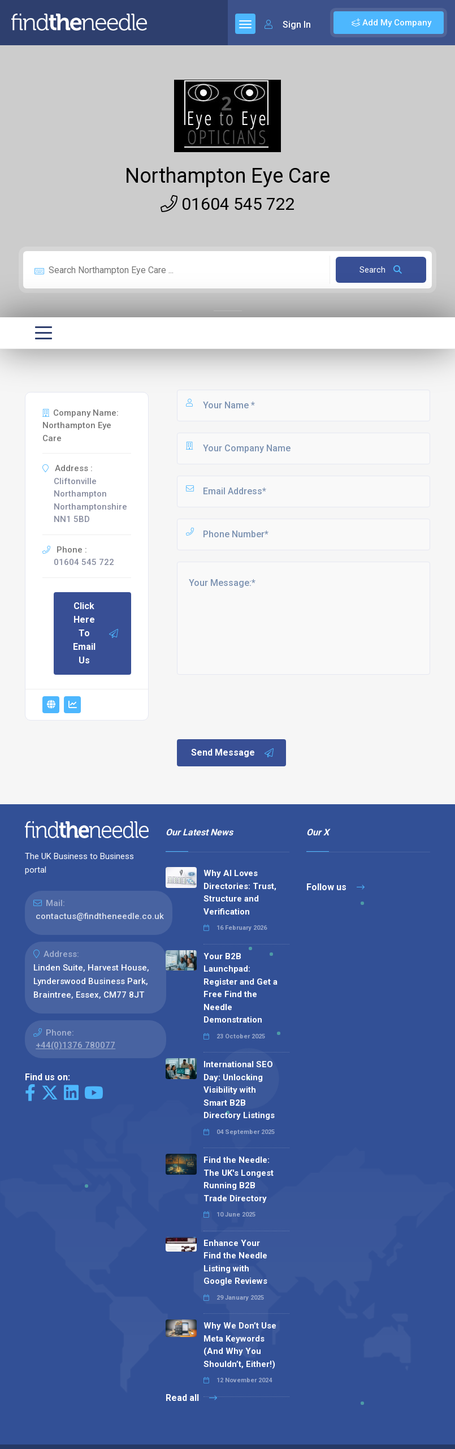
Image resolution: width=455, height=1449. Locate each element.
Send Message (233, 752)
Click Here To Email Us (96, 633)
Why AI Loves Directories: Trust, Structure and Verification (239, 892)
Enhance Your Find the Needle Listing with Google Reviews (235, 1262)
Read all (191, 1397)
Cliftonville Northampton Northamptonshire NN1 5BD (90, 500)
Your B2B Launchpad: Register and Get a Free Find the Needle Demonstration (240, 988)
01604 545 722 (228, 204)
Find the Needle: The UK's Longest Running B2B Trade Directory (238, 1179)
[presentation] (261, 706)
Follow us (335, 887)
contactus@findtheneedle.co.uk (100, 916)
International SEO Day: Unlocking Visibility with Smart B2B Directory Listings (239, 1089)
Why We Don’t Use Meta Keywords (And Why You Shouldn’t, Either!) (239, 1345)
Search (380, 270)
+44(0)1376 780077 (75, 1045)
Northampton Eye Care (227, 176)
